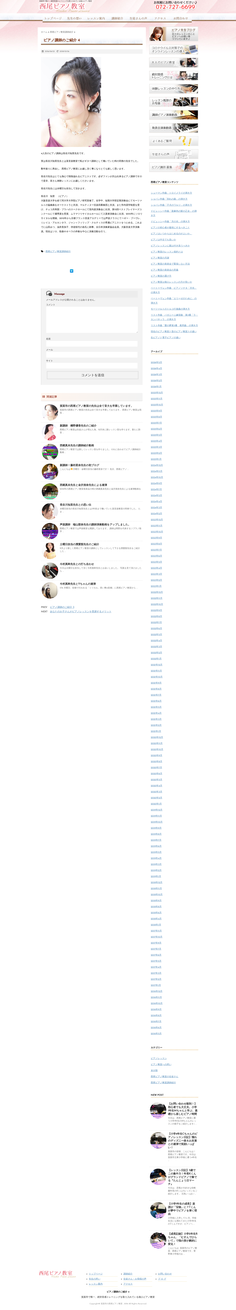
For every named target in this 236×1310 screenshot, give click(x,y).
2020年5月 (156, 780)
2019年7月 (156, 840)
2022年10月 (157, 604)
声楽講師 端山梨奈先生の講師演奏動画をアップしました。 (95, 524)
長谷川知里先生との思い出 (75, 505)
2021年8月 (156, 689)
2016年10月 (157, 1003)
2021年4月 (156, 713)
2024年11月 (156, 471)
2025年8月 (156, 417)
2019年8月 (156, 834)
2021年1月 (156, 731)
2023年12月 (157, 520)
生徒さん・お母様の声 (134, 1279)
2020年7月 (156, 767)
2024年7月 (156, 489)
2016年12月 (156, 991)
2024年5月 (156, 495)
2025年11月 (156, 399)
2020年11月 (157, 743)
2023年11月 (156, 526)
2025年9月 (156, 411)
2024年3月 (156, 507)
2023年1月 (156, 586)
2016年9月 (156, 1009)
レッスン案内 (96, 1284)
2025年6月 (156, 429)
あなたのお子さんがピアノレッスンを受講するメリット (80, 612)
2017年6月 (156, 955)
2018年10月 (157, 894)
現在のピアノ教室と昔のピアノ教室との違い (174, 331)
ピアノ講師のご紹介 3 (62, 607)
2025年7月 (156, 423)
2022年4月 (156, 640)
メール (49, 350)
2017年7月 (156, 949)
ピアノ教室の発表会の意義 (164, 270)
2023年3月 (156, 574)
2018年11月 (156, 888)
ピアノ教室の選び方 (161, 276)
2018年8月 (156, 907)
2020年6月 (156, 774)
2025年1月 (156, 459)
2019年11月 (156, 816)
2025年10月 (157, 405)
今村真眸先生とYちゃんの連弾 (78, 584)
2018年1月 (156, 925)
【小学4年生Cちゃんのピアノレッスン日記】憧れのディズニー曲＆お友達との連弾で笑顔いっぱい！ (182, 1141)
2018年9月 (156, 900)
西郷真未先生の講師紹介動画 (77, 445)
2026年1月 (156, 387)
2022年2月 (156, 653)
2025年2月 (156, 453)
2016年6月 (156, 1027)
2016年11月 (156, 997)
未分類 (154, 1070)
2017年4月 (156, 967)
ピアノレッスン (159, 1058)
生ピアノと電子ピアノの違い (166, 337)
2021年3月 (156, 719)
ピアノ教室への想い (161, 1064)
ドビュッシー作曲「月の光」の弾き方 (170, 221)
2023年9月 (156, 538)
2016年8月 (156, 1015)
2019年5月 (156, 852)
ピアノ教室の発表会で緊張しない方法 (170, 264)
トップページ (96, 1274)
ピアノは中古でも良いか (163, 240)
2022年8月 (156, 616)
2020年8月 (156, 761)
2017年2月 (156, 979)
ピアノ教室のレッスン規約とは (167, 252)
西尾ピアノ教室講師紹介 (58, 251)
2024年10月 (157, 477)
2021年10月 (157, 677)
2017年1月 (156, 985)
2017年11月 (156, 931)
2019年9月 (156, 828)
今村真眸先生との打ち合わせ (77, 564)
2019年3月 (156, 864)
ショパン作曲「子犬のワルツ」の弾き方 (171, 205)
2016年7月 (156, 1021)
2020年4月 (156, 786)
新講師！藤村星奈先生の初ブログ (79, 465)
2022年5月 (156, 634)
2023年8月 (156, 544)
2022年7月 (156, 622)
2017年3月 (156, 973)
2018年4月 (156, 919)
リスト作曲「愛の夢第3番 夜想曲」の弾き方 (174, 325)
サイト (49, 361)
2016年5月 (156, 1034)
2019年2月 (156, 870)
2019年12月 (156, 810)
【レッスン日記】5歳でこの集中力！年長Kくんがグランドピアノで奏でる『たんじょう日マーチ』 (182, 1177)
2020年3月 (156, 792)
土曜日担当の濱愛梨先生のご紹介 (79, 544)
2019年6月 (156, 846)
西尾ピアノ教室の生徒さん (164, 1076)
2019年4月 (156, 858)
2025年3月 (156, 447)
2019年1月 (156, 876)
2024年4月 (156, 501)
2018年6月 (156, 913)
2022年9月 (156, 610)
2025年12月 (157, 393)
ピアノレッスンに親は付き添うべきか (170, 246)
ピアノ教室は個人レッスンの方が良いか (171, 282)
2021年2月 (156, 725)
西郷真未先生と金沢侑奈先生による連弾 (83, 485)
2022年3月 (156, 647)
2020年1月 (156, 804)
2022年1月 (156, 659)
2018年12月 (156, 882)
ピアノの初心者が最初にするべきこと (170, 228)
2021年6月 (156, 701)
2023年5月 (156, 562)
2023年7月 (156, 550)
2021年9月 (156, 683)
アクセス (128, 1284)
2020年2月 (156, 798)
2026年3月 (156, 374)
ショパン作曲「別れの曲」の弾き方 (169, 199)
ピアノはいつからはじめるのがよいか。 (171, 234)
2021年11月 (156, 671)
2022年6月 (156, 628)
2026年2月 (156, 380)
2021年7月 (156, 695)
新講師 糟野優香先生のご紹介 (78, 426)
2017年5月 (156, 961)
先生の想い (94, 1279)
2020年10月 (157, 749)
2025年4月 (156, 441)
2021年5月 (156, 707)
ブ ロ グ (162, 1279)
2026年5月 (156, 362)
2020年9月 (156, 755)
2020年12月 (157, 737)
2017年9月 (156, 943)
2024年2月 (156, 513)
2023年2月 (156, 580)
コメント (50, 305)
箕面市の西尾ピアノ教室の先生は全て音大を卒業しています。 (96, 406)
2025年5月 (156, 435)
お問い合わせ (165, 1274)
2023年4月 (156, 568)
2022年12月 (157, 592)
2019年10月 (157, 822)
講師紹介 (128, 1274)
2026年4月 (156, 368)
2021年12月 (156, 665)
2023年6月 (156, 556)
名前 (48, 339)
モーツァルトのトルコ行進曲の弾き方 (170, 309)
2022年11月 (156, 598)
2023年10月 (157, 532)
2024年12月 (157, 465)
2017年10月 (156, 937)
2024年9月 (156, 483)
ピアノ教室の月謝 (160, 258)
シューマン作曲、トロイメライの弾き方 (171, 193)
